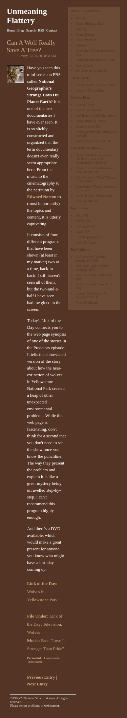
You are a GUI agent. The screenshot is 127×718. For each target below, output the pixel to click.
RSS (41, 30)
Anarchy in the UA (88, 126)
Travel (80, 221)
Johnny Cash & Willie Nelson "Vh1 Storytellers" (95, 170)
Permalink (34, 658)
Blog (20, 30)
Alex (79, 215)
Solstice (81, 45)
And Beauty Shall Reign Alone (96, 115)
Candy (80, 231)
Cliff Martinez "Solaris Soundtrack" (90, 258)
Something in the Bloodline (93, 141)
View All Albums (87, 201)
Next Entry (37, 684)
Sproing (81, 29)
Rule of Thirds (85, 105)
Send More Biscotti (88, 110)
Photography (84, 226)
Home (11, 30)
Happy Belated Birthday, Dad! (95, 60)
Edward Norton (41, 196)
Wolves (33, 632)
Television (52, 624)
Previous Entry (41, 677)
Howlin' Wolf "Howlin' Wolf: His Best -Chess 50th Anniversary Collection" (94, 159)
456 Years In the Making (92, 71)
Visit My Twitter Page (90, 90)
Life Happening (86, 237)
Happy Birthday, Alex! (90, 121)
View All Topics (86, 242)
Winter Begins (85, 34)
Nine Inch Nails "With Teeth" (95, 275)
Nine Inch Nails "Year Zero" (94, 284)
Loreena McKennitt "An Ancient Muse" (91, 295)
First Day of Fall (86, 40)
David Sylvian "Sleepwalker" (95, 195)
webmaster (51, 705)
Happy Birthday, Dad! (90, 23)
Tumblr (80, 18)
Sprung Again (84, 65)
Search (31, 30)
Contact (52, 30)
